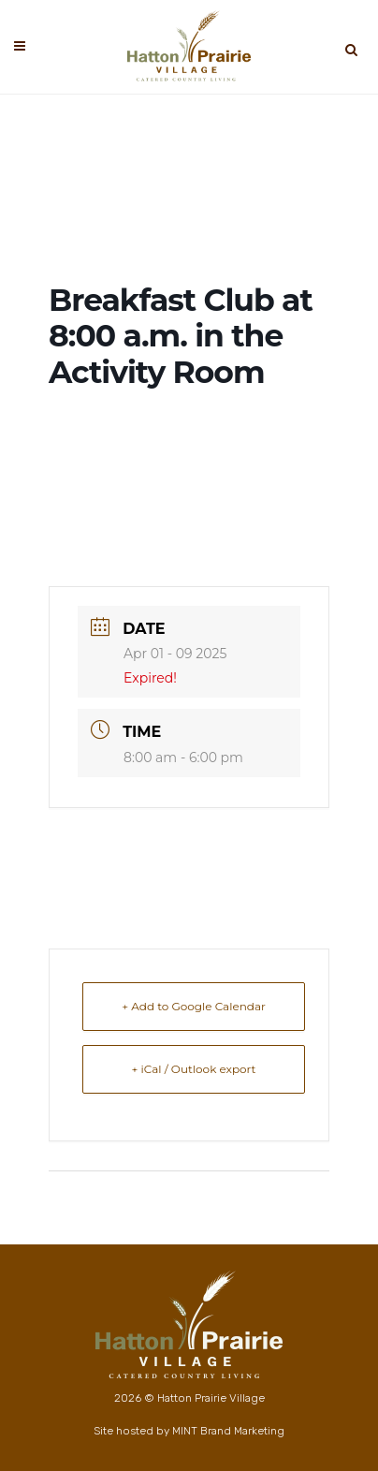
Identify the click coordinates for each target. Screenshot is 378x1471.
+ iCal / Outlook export (194, 1069)
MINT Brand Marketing (228, 1430)
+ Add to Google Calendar (194, 1006)
